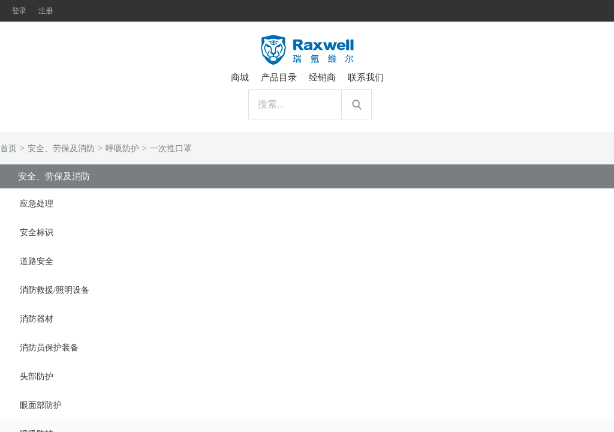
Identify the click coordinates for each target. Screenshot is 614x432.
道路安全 (36, 261)
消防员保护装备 (49, 347)
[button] (307, 202)
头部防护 (36, 376)
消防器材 (36, 318)
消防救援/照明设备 (54, 290)
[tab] (307, 202)
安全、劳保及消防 (61, 148)
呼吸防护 (122, 148)
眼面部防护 (41, 405)
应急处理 (36, 203)
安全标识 (36, 232)
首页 (8, 148)
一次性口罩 (171, 148)
